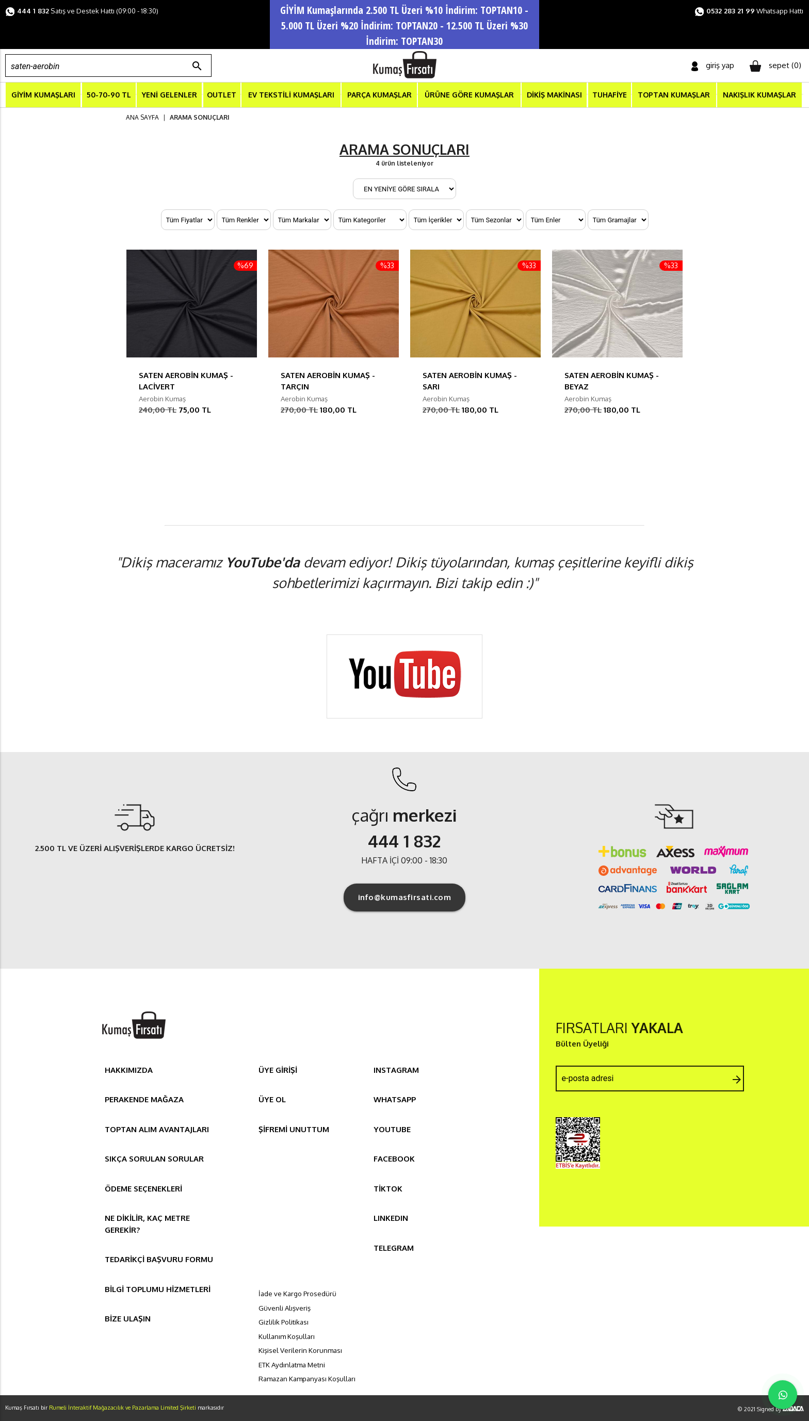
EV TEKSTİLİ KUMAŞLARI (291, 94)
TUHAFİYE (609, 94)
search (197, 66)
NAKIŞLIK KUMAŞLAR (759, 94)
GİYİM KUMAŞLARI (43, 94)
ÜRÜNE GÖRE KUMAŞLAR (469, 94)
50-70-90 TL (109, 94)
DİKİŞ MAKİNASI (554, 94)
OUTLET (221, 94)
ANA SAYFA (142, 117)
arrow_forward (737, 1079)
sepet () (775, 66)
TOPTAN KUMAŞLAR (674, 94)
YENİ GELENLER (169, 94)
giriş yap (712, 65)
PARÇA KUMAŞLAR (379, 94)
